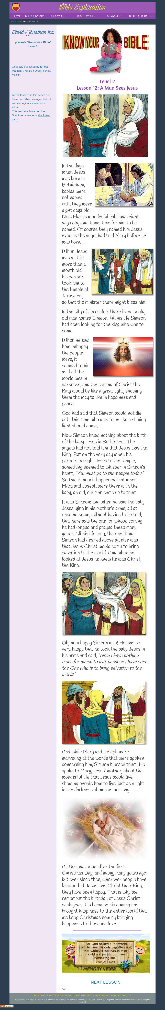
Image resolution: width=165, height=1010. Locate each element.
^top (63, 989)
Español (105, 995)
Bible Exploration (83, 995)
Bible (20, 21)
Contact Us (126, 995)
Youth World (46, 995)
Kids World (58, 995)
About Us (115, 995)
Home (13, 21)
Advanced (69, 995)
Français (96, 995)
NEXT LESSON (105, 982)
